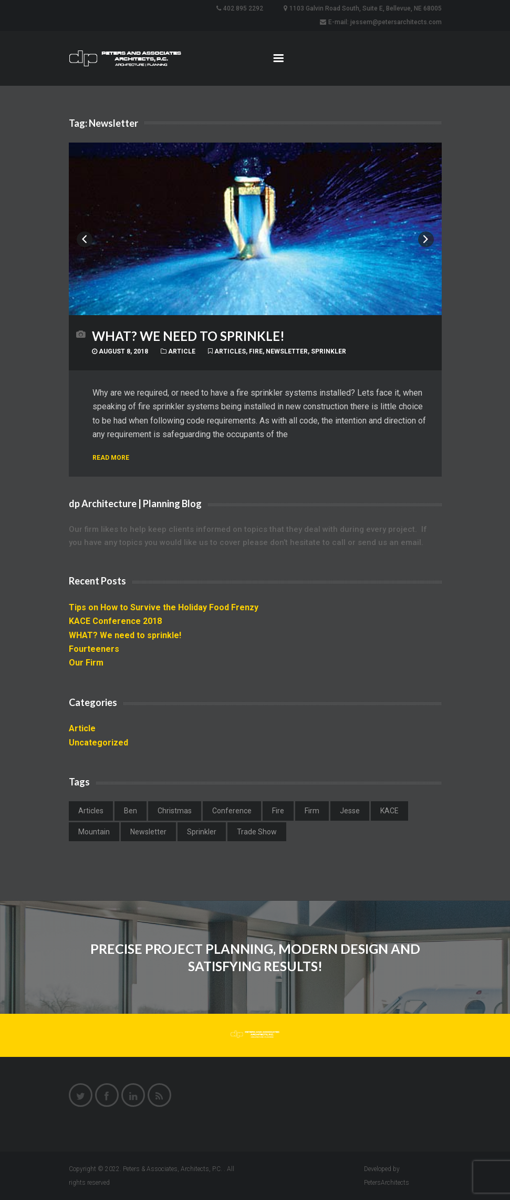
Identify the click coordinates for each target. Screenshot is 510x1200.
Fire (256, 351)
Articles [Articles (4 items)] (90, 810)
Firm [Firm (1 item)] (312, 810)
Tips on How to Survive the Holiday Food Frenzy (163, 607)
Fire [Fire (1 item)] (278, 810)
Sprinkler (328, 351)
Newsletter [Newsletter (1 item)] (148, 832)
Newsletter (287, 351)
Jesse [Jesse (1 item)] (350, 810)
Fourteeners (94, 649)
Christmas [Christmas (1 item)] (175, 810)
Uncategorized (98, 743)
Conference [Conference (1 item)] (232, 810)
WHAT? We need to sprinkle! (188, 336)
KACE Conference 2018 (115, 621)
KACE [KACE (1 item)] (389, 810)
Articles (230, 351)
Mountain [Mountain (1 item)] (94, 832)
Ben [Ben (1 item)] (130, 810)
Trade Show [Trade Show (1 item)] (257, 832)
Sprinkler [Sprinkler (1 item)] (201, 832)
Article (181, 351)
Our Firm (86, 663)
